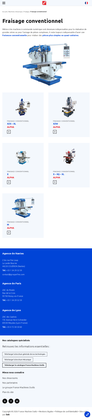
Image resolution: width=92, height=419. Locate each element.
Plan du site (8, 392)
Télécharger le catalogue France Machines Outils (24, 365)
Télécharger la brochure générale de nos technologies (24, 354)
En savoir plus (9, 131)
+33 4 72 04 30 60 (12, 327)
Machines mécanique (15, 11)
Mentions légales (46, 411)
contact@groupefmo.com (13, 274)
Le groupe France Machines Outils (18, 387)
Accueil (4, 11)
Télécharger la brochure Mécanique (17, 360)
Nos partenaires (10, 383)
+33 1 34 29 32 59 (12, 270)
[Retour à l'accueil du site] (44, 3)
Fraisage (26, 11)
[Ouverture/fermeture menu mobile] (3, 3)
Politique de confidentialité (66, 411)
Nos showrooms (10, 378)
